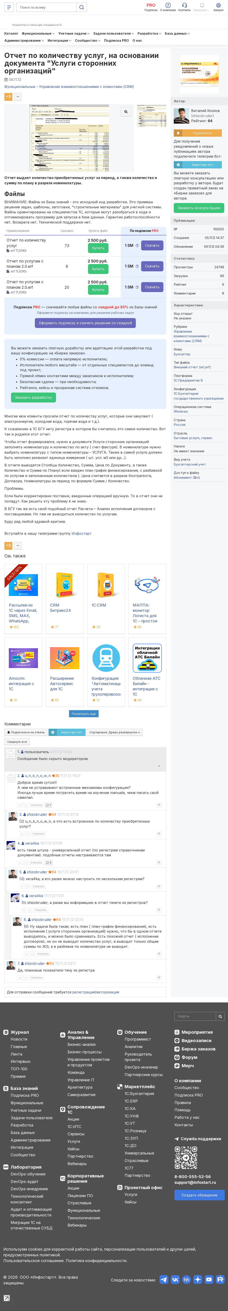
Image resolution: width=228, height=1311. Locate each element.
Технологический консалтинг (27, 1199)
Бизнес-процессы (84, 1052)
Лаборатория (26, 1167)
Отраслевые (79, 1203)
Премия (18, 1076)
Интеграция (22, 1147)
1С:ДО (130, 1145)
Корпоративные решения (85, 1178)
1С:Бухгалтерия (139, 1093)
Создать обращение (199, 1195)
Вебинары (77, 1163)
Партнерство (80, 1156)
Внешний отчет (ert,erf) (192, 367)
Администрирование (30, 1140)
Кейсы (73, 1149)
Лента (16, 1054)
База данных (23, 1132)
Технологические (83, 1218)
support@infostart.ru (195, 1182)
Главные (19, 1046)
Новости (19, 1039)
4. (19, 843)
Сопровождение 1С (86, 1109)
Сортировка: (115, 732)
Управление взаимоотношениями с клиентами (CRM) (191, 336)
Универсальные (139, 1153)
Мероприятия (197, 1032)
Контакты (183, 1125)
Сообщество (23, 1155)
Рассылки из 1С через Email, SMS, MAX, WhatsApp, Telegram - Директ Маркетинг (23, 621)
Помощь (182, 1110)
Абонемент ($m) (187, 477)
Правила (182, 1102)
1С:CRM (99, 605)
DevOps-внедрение (29, 1188)
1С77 (129, 1168)
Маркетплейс (140, 1086)
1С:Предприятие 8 (188, 380)
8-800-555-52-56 (192, 1176)
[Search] (199, 1016)
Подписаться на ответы (26, 732)
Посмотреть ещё (84, 713)
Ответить (37, 805)
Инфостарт (82, 533)
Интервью (20, 1061)
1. (18, 752)
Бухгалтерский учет (190, 464)
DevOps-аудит (25, 1181)
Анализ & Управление (81, 1035)
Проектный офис (144, 1187)
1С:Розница (135, 1131)
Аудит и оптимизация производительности (31, 1212)
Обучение (136, 1032)
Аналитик (134, 1046)
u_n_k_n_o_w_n (38, 775)
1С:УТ (130, 1123)
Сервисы (75, 1134)
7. (18, 963)
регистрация (83, 992)
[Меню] (9, 7)
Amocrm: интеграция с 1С (21, 683)
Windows (181, 411)
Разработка (22, 1125)
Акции (73, 1119)
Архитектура (79, 1087)
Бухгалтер (182, 354)
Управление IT (81, 1080)
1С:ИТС (74, 1126)
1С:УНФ (132, 1116)
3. (20, 814)
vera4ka (32, 843)
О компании (187, 1080)
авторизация (107, 992)
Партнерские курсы (144, 1074)
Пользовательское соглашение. (34, 1260)
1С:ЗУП (131, 1138)
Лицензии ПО (80, 1195)
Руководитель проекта (138, 1057)
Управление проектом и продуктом (88, 1062)
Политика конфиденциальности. (96, 1260)
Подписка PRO (25, 1095)
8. (25, 919)
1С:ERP (131, 1101)
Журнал (20, 1032)
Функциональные (27, 1103)
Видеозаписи (196, 1040)
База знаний (24, 1088)
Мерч (188, 1065)
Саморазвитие (81, 1094)
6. (23, 896)
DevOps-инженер (141, 1067)
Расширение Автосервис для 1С (62, 683)
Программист (138, 1039)
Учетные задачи (26, 1110)
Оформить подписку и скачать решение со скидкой (85, 323)
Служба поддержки (201, 1138)
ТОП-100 (19, 1069)
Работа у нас (187, 1117)
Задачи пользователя (31, 1117)
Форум (189, 1057)
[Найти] (220, 1016)
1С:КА (130, 1108)
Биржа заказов (199, 1049)
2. (18, 775)
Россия (179, 425)
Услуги (73, 1141)
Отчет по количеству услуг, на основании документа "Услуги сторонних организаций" (81, 63)
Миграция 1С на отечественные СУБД (31, 1225)
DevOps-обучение (28, 1174)
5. (20, 872)
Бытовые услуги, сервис (193, 438)
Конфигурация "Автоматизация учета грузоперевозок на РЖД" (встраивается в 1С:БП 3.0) (108, 694)
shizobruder (37, 814)
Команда (75, 1072)
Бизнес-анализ (81, 1044)
